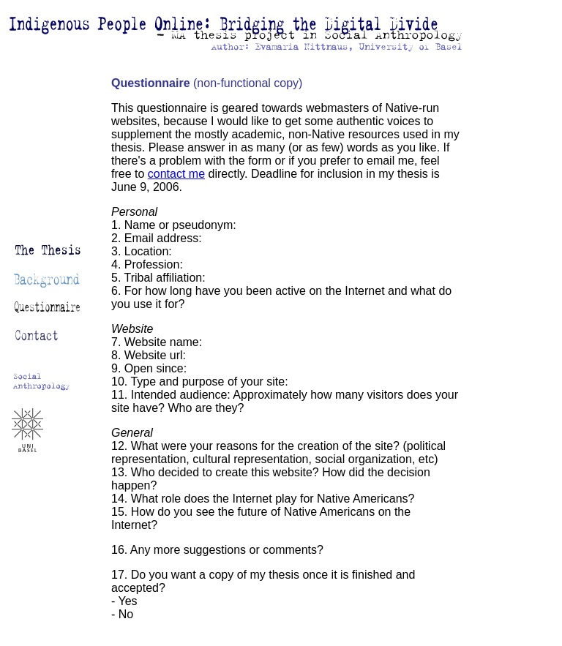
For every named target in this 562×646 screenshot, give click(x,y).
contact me (176, 174)
